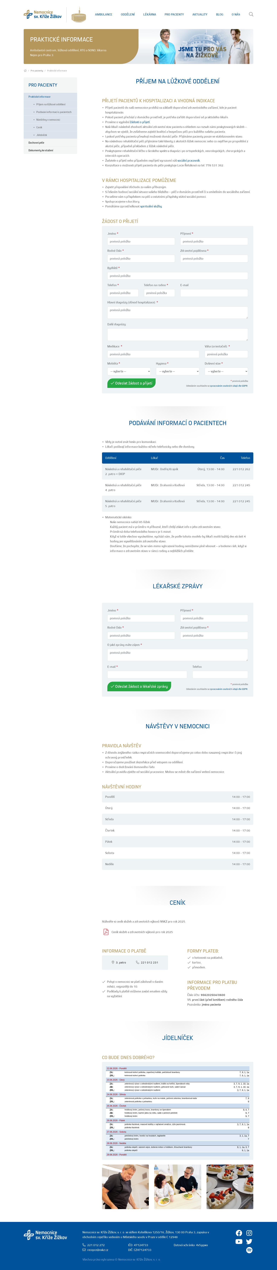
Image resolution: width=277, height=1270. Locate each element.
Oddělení (128, 14)
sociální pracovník (188, 160)
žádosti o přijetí (140, 122)
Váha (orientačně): (217, 346)
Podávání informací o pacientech (54, 111)
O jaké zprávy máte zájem (124, 645)
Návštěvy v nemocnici (48, 119)
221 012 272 (96, 1245)
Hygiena (162, 363)
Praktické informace (39, 96)
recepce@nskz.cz (97, 1250)
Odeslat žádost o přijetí (131, 383)
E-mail (184, 285)
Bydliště (113, 268)
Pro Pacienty (174, 14)
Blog (219, 14)
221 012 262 (241, 469)
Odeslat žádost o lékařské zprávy (139, 686)
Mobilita (113, 363)
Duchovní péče (36, 142)
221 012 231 (149, 962)
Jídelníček (41, 134)
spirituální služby (151, 206)
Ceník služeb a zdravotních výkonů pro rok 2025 (142, 932)
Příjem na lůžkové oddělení (50, 104)
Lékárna (149, 14)
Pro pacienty (37, 70)
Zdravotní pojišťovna (194, 250)
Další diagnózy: (116, 324)
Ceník (39, 127)
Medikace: (114, 346)
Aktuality (199, 14)
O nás (236, 14)
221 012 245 (241, 485)
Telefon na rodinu (156, 285)
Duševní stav (214, 363)
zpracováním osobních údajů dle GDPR (228, 385)
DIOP (122, 474)
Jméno (112, 233)
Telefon (113, 285)
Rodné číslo (115, 250)
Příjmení (186, 233)
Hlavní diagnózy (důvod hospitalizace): (132, 302)
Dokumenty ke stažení (40, 150)
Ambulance (103, 14)
